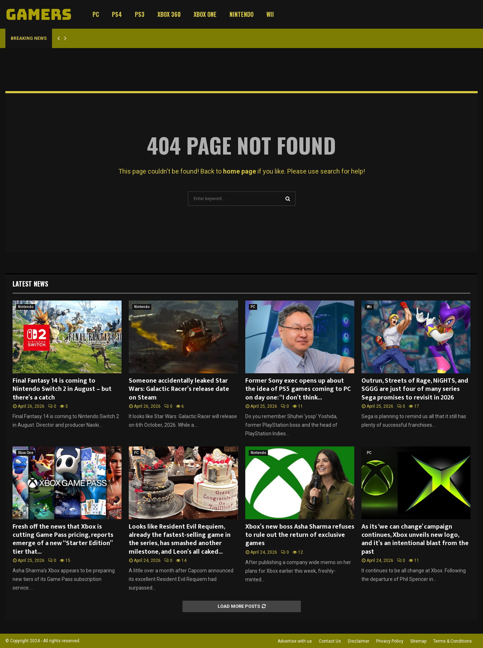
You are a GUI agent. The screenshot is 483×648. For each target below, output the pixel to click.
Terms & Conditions (452, 641)
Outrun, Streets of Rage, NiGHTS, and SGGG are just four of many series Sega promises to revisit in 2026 (414, 389)
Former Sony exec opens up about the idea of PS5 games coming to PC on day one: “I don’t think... (298, 389)
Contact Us (330, 641)
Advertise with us (295, 641)
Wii (270, 14)
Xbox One (205, 14)
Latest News (30, 283)
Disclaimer (358, 641)
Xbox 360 (169, 14)
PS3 (140, 14)
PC (96, 14)
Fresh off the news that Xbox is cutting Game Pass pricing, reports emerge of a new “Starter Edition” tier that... (63, 539)
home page (239, 171)
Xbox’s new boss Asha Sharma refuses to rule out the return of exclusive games (299, 535)
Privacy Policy (389, 641)
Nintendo (241, 14)
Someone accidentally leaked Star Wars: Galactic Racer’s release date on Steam (179, 389)
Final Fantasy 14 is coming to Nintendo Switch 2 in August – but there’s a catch (62, 389)
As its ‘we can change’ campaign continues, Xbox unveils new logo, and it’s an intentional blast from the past (415, 539)
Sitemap (418, 641)
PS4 (117, 14)
